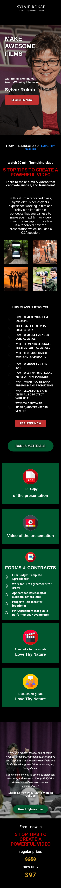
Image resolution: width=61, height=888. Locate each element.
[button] (31, 445)
